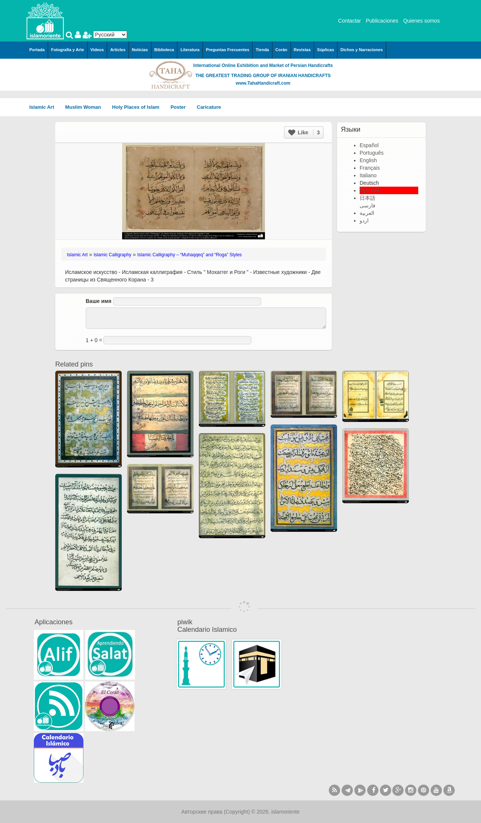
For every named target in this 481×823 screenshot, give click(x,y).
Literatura (190, 49)
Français (370, 168)
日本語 (367, 198)
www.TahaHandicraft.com (263, 83)
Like (304, 132)
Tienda (262, 49)
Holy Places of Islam (138, 107)
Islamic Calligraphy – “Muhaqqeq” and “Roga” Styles (189, 254)
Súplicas (325, 49)
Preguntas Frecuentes (228, 49)
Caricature (209, 107)
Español (369, 145)
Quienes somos (421, 21)
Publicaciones (382, 21)
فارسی (367, 205)
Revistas (302, 49)
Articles (117, 49)
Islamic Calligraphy (113, 254)
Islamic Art (44, 107)
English (368, 160)
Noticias (140, 49)
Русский (369, 190)
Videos (97, 49)
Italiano (368, 175)
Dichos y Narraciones (361, 49)
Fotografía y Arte (67, 49)
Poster (181, 107)
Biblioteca (164, 49)
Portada (37, 49)
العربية (367, 213)
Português (372, 153)
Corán (281, 49)
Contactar (349, 21)
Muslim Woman (85, 107)
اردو (364, 221)
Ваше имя (98, 301)
